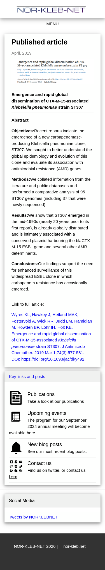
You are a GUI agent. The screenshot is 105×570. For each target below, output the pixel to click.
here (13, 476)
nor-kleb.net (74, 546)
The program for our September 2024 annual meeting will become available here (49, 426)
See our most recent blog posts (56, 451)
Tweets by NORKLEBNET (33, 517)
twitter (53, 470)
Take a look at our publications (55, 401)
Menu (52, 23)
